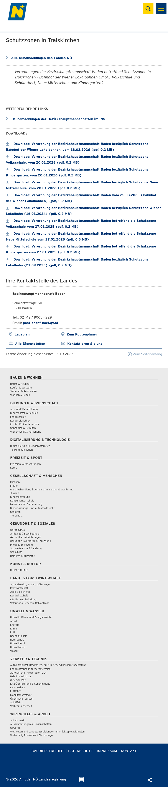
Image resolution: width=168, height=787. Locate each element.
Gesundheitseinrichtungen (25, 537)
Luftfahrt (15, 691)
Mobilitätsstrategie (21, 695)
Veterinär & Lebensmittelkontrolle (29, 603)
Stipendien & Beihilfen (23, 428)
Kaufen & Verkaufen (21, 387)
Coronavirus (17, 529)
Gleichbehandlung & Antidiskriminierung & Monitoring (41, 489)
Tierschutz (16, 515)
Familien (15, 482)
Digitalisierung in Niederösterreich (30, 446)
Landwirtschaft (19, 595)
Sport (13, 467)
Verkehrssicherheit (21, 706)
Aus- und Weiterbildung (24, 409)
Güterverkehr (18, 680)
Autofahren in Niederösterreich (28, 672)
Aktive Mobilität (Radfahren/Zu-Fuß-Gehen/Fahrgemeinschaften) (48, 665)
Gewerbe (15, 727)
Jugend (14, 493)
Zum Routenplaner (82, 334)
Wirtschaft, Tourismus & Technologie (31, 735)
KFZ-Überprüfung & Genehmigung (30, 683)
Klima (13, 628)
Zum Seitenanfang (145, 354)
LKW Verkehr (17, 687)
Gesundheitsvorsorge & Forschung (30, 541)
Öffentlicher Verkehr (22, 698)
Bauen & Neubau (20, 383)
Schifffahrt (16, 702)
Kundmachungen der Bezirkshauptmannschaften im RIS (55, 119)
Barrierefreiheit (47, 751)
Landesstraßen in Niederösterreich (30, 669)
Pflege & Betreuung (21, 544)
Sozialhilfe (16, 552)
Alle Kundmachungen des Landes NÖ (41, 58)
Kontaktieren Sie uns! (85, 344)
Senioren (15, 511)
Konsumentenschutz (22, 500)
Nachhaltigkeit (18, 636)
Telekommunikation (21, 449)
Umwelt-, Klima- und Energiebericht (31, 617)
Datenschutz (80, 751)
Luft (12, 632)
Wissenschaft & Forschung (25, 431)
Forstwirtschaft (19, 588)
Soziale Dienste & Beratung (26, 548)
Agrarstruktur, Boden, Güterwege (29, 584)
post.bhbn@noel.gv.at (40, 323)
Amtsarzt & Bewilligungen (25, 533)
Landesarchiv (18, 416)
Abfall (13, 621)
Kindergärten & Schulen (24, 413)
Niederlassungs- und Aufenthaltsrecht (32, 508)
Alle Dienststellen (30, 344)
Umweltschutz (18, 647)
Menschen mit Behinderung (26, 504)
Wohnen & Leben (20, 395)
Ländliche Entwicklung (23, 599)
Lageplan (22, 334)
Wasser (14, 651)
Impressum (107, 751)
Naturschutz (17, 639)
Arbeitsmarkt (17, 720)
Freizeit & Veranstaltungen (25, 464)
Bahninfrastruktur (20, 676)
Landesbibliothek (20, 420)
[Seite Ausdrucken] (81, 781)
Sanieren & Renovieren (23, 391)
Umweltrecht (17, 643)
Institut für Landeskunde (24, 424)
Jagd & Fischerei (20, 591)
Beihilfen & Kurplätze (22, 556)
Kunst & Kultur (19, 570)
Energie (14, 624)
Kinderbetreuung (20, 496)
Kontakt (129, 751)
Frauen (14, 485)
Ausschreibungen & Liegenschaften (31, 724)
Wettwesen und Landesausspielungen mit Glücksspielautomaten (47, 731)
